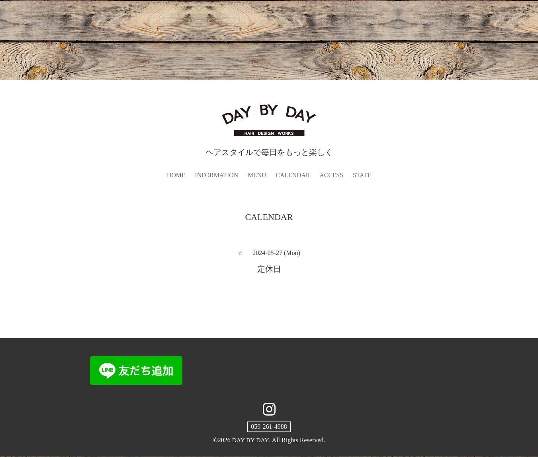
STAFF (363, 175)
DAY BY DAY (250, 440)
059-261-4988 (269, 426)
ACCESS (332, 175)
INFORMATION (216, 175)
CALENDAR (293, 175)
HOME (175, 175)
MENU (256, 175)
